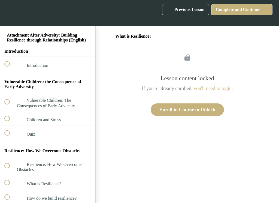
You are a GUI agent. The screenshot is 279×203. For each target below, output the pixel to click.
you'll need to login (213, 88)
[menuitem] (48, 13)
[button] (10, 13)
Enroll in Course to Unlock (187, 109)
